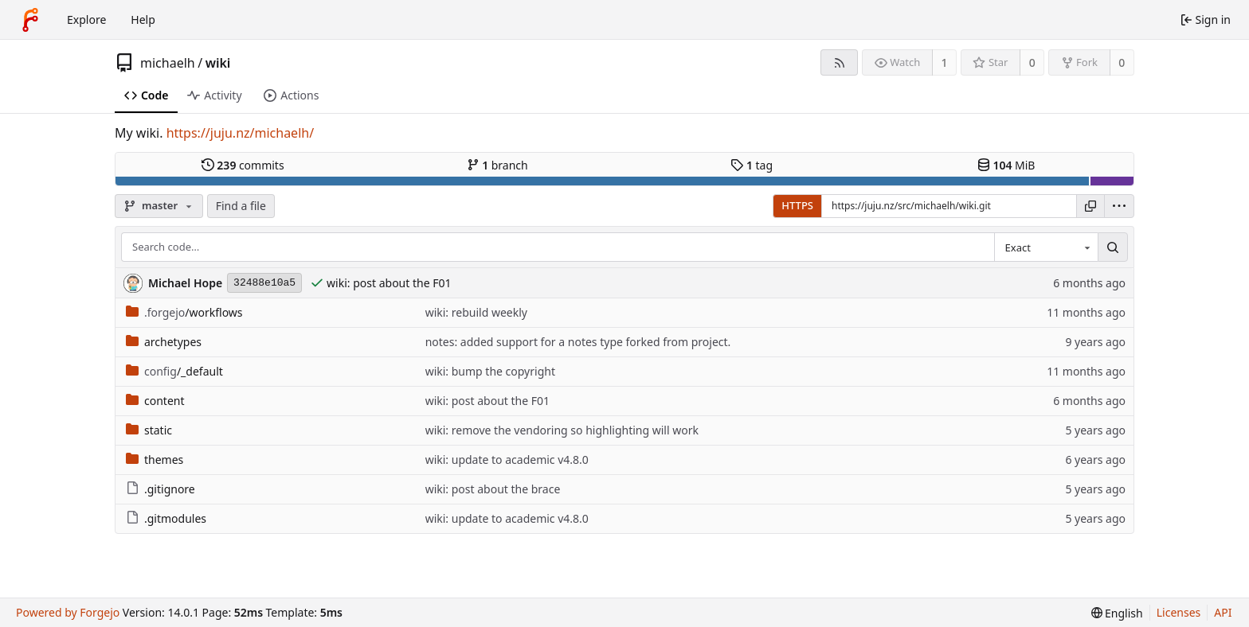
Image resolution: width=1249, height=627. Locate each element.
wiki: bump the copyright (490, 371)
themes (154, 459)
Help (143, 19)
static (149, 430)
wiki (218, 63)
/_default (174, 371)
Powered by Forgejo (67, 612)
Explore (86, 19)
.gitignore (160, 489)
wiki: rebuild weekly (476, 312)
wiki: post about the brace (493, 489)
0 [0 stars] (1032, 62)
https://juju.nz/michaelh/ (240, 133)
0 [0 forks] (1121, 62)
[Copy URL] (1090, 206)
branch (497, 165)
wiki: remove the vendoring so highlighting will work (562, 430)
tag (751, 165)
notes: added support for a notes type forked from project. (578, 341)
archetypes (164, 341)
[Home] (30, 20)
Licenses (1179, 612)
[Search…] (1113, 247)
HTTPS (797, 205)
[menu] (1119, 206)
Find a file (241, 205)
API (1222, 612)
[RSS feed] (839, 62)
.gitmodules (166, 518)
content (155, 400)
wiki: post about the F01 (389, 282)
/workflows (184, 312)
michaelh (167, 63)
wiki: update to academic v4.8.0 (507, 459)
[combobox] (1046, 247)
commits (243, 165)
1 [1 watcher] (945, 62)
